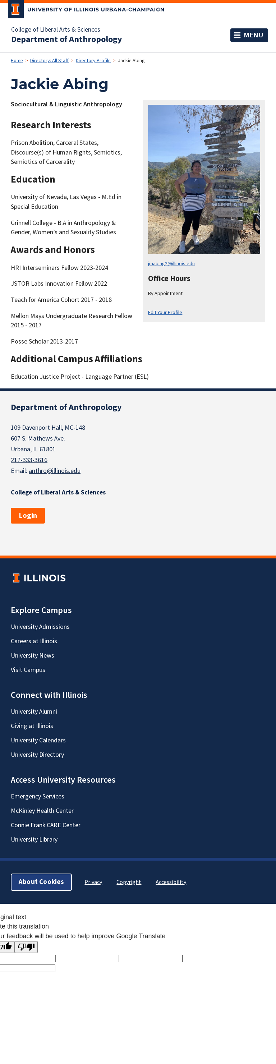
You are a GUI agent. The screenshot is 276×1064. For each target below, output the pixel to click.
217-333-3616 (29, 460)
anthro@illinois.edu (54, 470)
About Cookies (41, 882)
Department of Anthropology (66, 39)
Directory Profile (93, 60)
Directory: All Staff (49, 60)
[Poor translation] (26, 947)
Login (28, 516)
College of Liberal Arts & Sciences (55, 30)
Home (17, 60)
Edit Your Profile (165, 312)
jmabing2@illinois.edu (171, 263)
